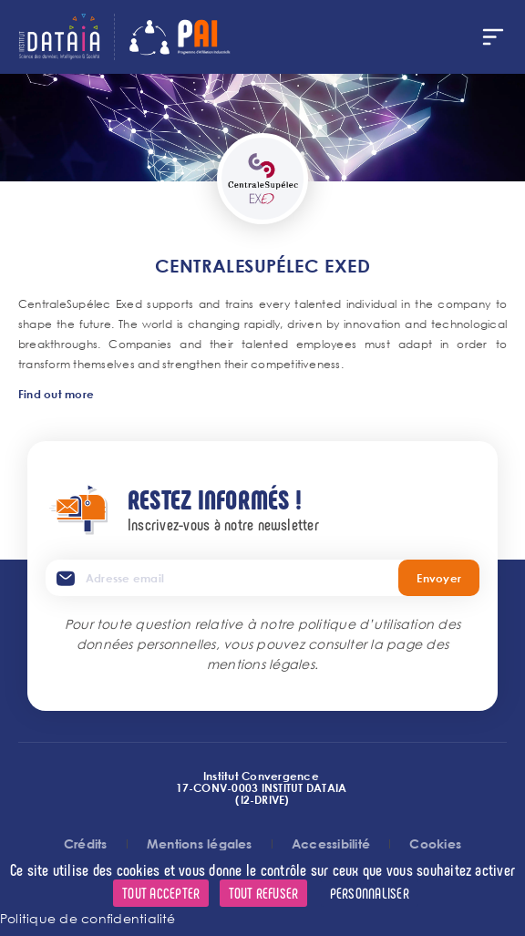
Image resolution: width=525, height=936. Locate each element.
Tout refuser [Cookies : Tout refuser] (264, 892)
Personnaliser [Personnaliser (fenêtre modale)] (369, 892)
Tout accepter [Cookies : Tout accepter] (161, 892)
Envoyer (439, 578)
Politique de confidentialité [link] (88, 918)
